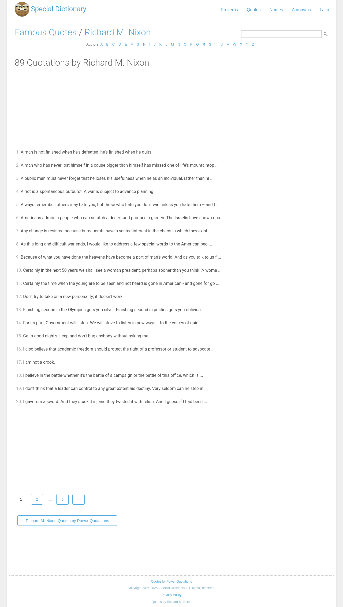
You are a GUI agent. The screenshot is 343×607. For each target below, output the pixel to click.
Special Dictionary (58, 9)
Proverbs (229, 10)
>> (78, 499)
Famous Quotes (46, 32)
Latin (324, 10)
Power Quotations (179, 581)
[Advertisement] (171, 108)
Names (276, 10)
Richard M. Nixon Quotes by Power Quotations (67, 520)
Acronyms (301, 10)
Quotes (254, 10)
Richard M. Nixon (117, 32)
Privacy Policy (171, 595)
